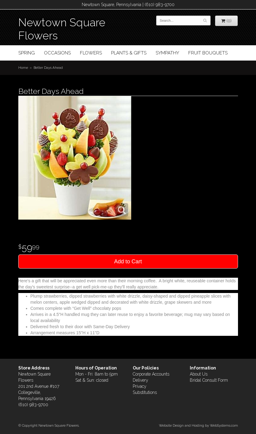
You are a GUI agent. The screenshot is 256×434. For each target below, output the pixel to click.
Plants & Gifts (128, 53)
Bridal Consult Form (209, 380)
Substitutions (145, 392)
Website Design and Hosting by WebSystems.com (198, 425)
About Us (198, 374)
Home (23, 67)
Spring (26, 53)
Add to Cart (128, 261)
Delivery (140, 380)
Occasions (57, 53)
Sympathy (167, 53)
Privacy (139, 386)
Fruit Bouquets (208, 53)
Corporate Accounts (151, 374)
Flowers (91, 53)
